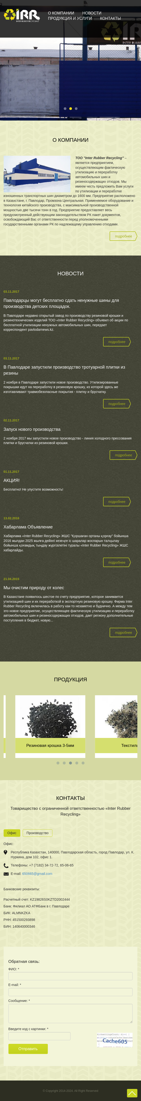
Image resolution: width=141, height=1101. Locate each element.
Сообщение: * (19, 1001)
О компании (61, 13)
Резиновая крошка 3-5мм (97, 745)
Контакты (110, 18)
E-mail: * (14, 985)
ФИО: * (13, 969)
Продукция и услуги (70, 18)
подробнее (123, 236)
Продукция (70, 679)
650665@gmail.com (37, 874)
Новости (91, 13)
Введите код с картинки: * (28, 1029)
